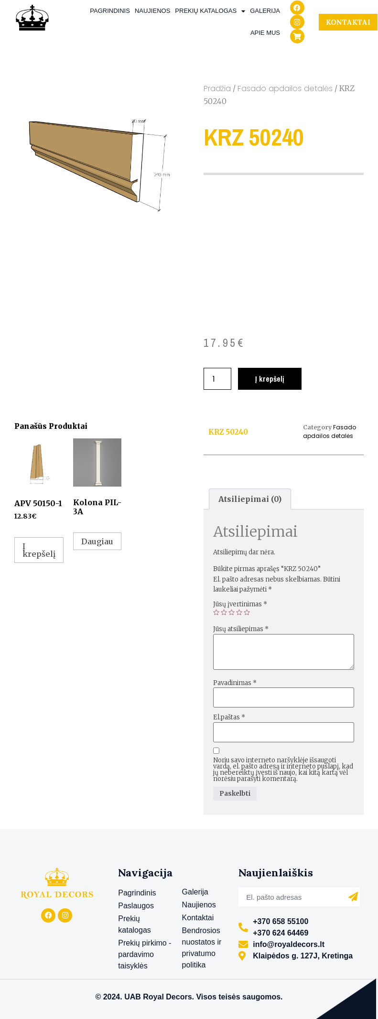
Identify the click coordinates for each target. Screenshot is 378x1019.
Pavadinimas (235, 683)
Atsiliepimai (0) (249, 499)
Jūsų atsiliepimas (241, 629)
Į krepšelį (269, 379)
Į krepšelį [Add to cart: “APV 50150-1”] (38, 550)
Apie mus (265, 32)
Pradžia (217, 88)
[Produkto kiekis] (217, 379)
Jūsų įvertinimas (240, 604)
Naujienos (152, 10)
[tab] (250, 499)
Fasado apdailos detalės (285, 88)
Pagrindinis (110, 10)
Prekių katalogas (210, 11)
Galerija (265, 10)
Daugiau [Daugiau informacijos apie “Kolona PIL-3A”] (97, 541)
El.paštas (229, 717)
